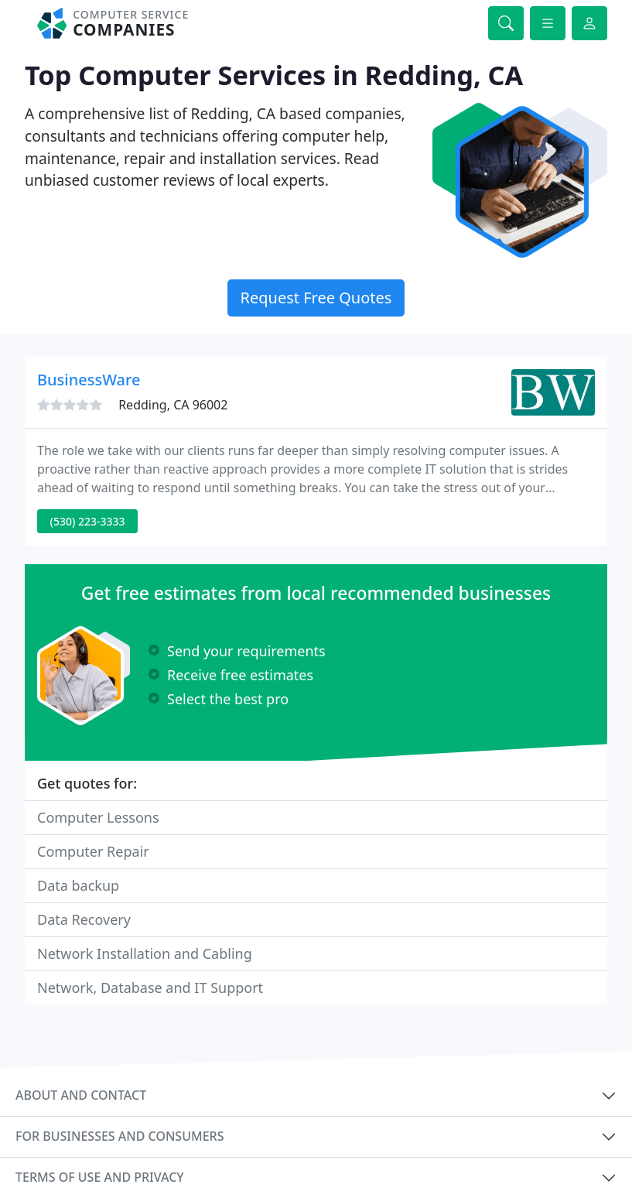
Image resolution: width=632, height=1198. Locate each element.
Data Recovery (84, 919)
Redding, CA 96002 (172, 404)
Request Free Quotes (316, 297)
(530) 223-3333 (87, 521)
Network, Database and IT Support (150, 987)
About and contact (80, 1095)
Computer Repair (93, 851)
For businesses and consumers (119, 1136)
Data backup (78, 885)
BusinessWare (89, 379)
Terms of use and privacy (99, 1177)
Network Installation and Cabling (144, 953)
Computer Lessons (98, 817)
